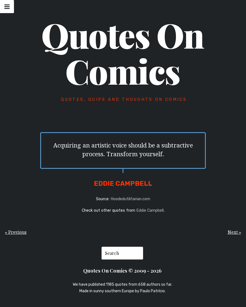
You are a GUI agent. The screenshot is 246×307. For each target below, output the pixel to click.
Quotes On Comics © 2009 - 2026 (122, 270)
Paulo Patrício (152, 291)
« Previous (16, 232)
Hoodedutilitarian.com (130, 199)
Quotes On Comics (122, 52)
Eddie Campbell (150, 210)
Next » (234, 232)
